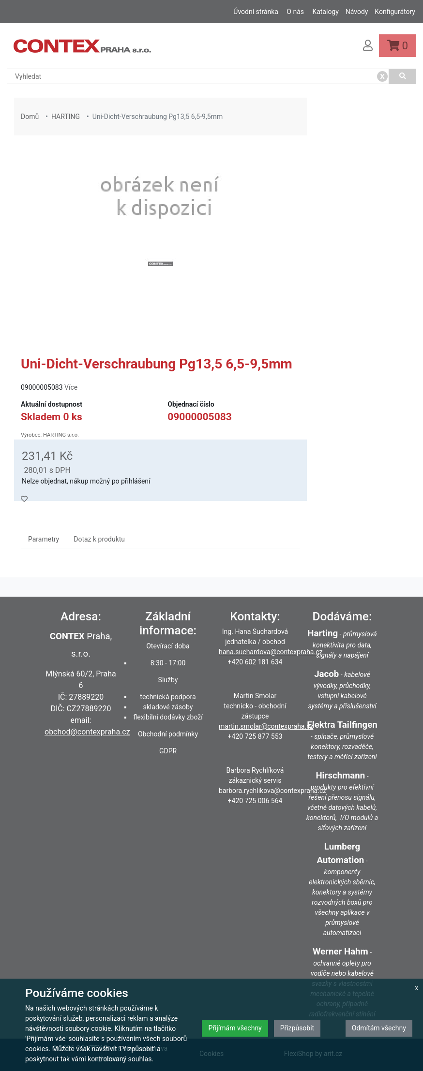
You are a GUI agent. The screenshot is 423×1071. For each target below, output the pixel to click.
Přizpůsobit (297, 1028)
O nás (295, 11)
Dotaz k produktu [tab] (99, 539)
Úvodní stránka (255, 11)
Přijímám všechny (234, 1028)
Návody (357, 11)
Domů (30, 116)
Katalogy (325, 11)
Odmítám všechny (379, 1028)
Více (70, 387)
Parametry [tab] (43, 539)
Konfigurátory (395, 11)
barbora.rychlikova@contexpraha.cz (272, 790)
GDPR (168, 751)
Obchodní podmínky (168, 734)
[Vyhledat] (402, 76)
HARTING (65, 116)
